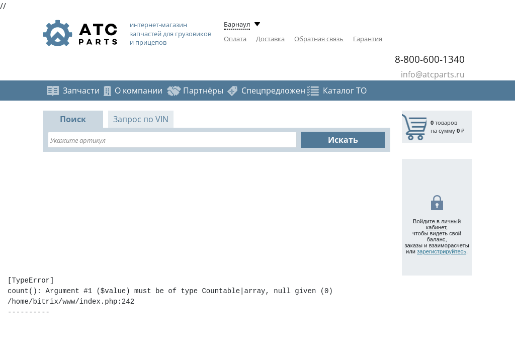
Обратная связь (319, 38)
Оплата (235, 38)
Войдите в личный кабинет (437, 224)
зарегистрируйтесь (441, 251)
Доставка (270, 38)
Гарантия (367, 38)
